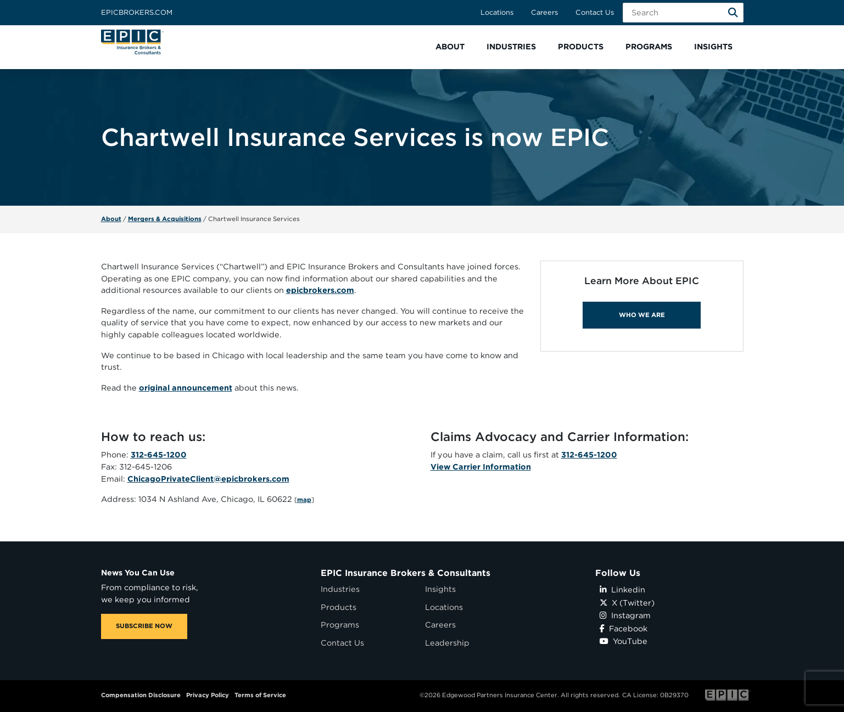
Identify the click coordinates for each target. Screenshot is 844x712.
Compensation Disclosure (141, 695)
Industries (340, 589)
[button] (450, 47)
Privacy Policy (207, 695)
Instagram (625, 615)
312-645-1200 (159, 454)
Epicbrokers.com (136, 12)
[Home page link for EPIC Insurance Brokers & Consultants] (132, 42)
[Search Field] (683, 12)
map (304, 500)
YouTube (623, 641)
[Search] (733, 12)
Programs (340, 624)
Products (338, 607)
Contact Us (594, 12)
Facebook (623, 628)
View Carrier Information (481, 466)
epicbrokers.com (320, 290)
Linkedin (622, 589)
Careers (544, 12)
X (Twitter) (627, 602)
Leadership (447, 642)
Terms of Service (260, 695)
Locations (496, 12)
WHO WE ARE (642, 315)
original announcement (185, 387)
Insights (440, 589)
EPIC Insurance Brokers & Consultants (405, 573)
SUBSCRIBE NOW (144, 626)
